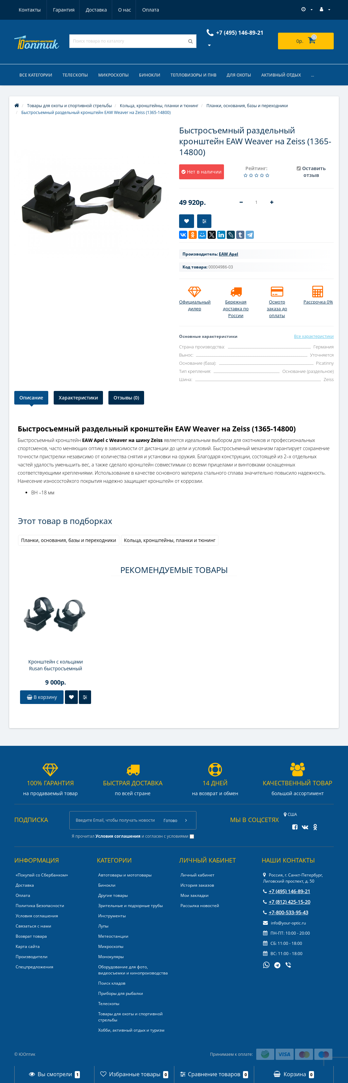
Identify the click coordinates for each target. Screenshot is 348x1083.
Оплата (119, 9)
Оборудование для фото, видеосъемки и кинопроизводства (133, 970)
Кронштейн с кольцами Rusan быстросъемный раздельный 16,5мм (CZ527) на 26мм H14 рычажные (55, 665)
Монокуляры (111, 956)
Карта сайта (28, 946)
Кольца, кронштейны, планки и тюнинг (169, 540)
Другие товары (113, 895)
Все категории (35, 75)
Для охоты (239, 75)
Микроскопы (113, 75)
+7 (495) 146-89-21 (286, 891)
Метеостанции (113, 936)
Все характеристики (314, 336)
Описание (31, 397)
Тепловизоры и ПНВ (193, 75)
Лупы (103, 926)
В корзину (42, 697)
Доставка (63, 9)
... (312, 75)
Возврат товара (31, 936)
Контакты (151, 9)
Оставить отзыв (314, 171)
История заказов (197, 885)
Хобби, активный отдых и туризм (131, 1030)
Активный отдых (281, 75)
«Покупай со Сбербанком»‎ (42, 875)
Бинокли (149, 75)
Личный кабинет (197, 875)
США (290, 814)
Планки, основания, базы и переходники (68, 540)
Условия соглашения (37, 916)
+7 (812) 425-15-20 (286, 902)
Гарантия (29, 9)
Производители (32, 956)
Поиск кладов (111, 983)
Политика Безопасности (40, 905)
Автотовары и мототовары (125, 875)
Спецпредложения (34, 967)
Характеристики (78, 397)
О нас (92, 9)
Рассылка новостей (199, 905)
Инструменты (112, 916)
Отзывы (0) (126, 397)
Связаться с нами (33, 926)
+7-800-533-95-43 (285, 912)
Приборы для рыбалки (120, 993)
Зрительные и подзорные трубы (130, 905)
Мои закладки (194, 895)
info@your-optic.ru (284, 923)
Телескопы (75, 75)
